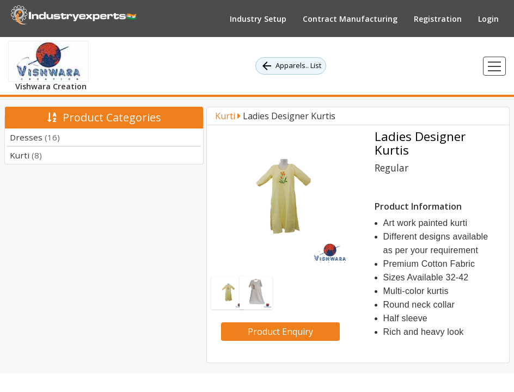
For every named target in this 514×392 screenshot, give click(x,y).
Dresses (35, 137)
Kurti (26, 155)
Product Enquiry (280, 332)
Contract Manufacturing (350, 19)
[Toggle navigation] (494, 66)
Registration (438, 19)
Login (488, 19)
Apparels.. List (290, 65)
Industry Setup (258, 19)
